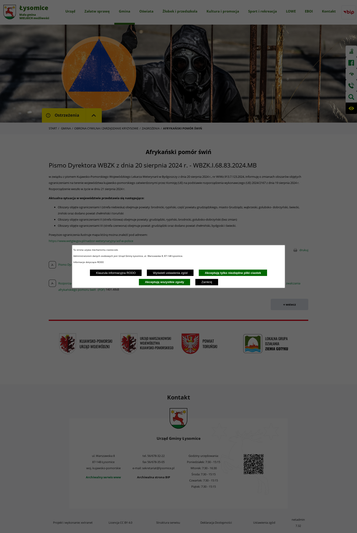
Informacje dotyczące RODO (89, 262)
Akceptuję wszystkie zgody (164, 282)
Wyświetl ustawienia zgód (170, 273)
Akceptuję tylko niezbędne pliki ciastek (233, 273)
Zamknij (206, 282)
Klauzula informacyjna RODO (116, 273)
